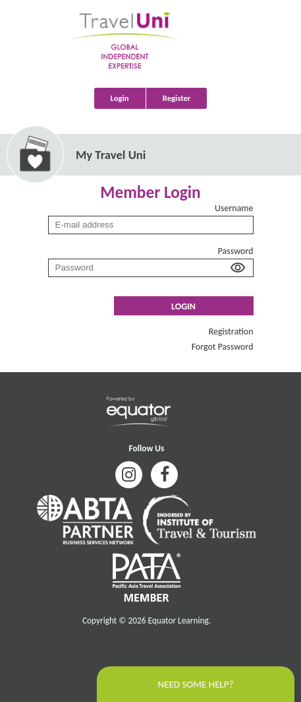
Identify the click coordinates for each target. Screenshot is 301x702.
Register (177, 98)
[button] (236, 269)
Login (120, 98)
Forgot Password (223, 346)
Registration (231, 331)
